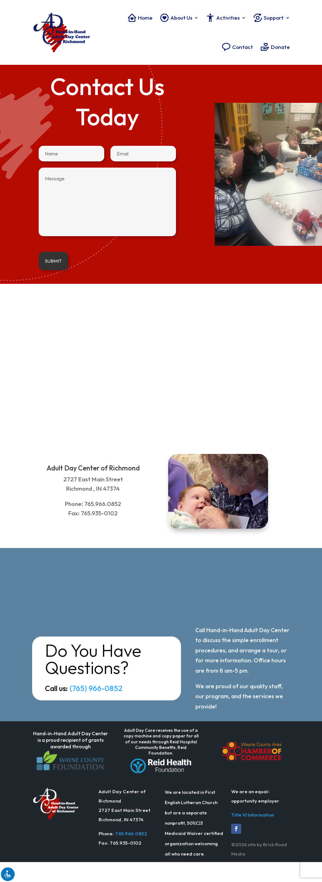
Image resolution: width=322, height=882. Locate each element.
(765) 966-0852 (96, 688)
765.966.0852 (131, 834)
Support (268, 18)
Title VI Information (252, 815)
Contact (237, 47)
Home (140, 18)
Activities (222, 18)
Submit (53, 261)
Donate (275, 47)
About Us (175, 18)
